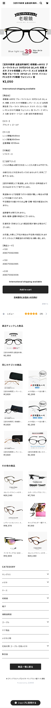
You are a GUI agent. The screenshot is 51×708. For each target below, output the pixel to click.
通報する (45, 304)
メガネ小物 (6, 638)
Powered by (25, 683)
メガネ (4, 582)
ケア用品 (5, 630)
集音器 (5, 654)
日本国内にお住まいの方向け (25, 297)
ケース (4, 590)
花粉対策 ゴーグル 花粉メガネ (14, 646)
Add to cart (25, 289)
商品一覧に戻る (25, 667)
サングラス (6, 574)
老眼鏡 (5, 598)
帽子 (4, 606)
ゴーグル (5, 622)
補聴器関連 (7, 614)
